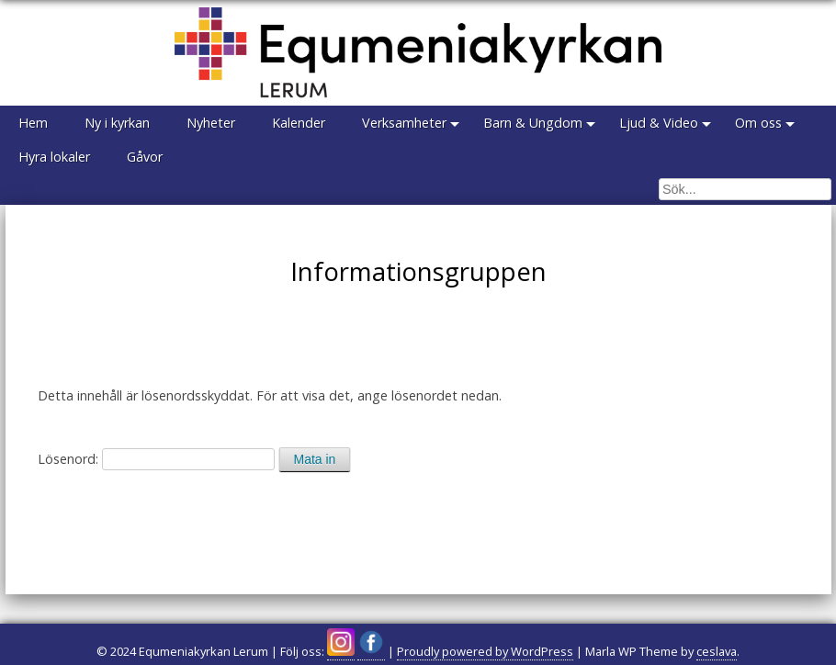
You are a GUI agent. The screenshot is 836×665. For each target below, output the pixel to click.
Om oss (758, 122)
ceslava (716, 651)
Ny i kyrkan (117, 122)
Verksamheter (404, 122)
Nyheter (210, 122)
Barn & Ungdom (532, 122)
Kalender (298, 122)
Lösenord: (156, 459)
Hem (33, 122)
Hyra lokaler (54, 156)
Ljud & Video (658, 122)
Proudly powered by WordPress (485, 651)
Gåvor (145, 156)
